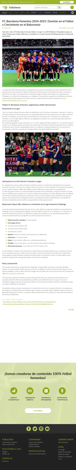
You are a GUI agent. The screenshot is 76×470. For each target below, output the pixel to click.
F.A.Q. (60, 459)
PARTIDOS (33, 12)
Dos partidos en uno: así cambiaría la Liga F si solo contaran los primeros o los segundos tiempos (29, 301)
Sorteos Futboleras (34, 446)
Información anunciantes (9, 442)
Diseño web (5, 454)
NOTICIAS (4, 12)
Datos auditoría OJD (8, 444)
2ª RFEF (22, 12)
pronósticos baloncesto (16, 273)
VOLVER (71, 309)
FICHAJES (55, 12)
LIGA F (10, 12)
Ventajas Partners (34, 444)
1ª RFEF (16, 12)
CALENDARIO (47, 12)
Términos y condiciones (65, 456)
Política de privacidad (64, 452)
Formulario (5, 461)
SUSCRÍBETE (67, 2)
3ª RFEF (27, 12)
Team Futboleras (63, 442)
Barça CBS (35, 209)
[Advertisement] (38, 333)
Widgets (4, 452)
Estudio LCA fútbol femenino (37, 454)
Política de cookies (63, 454)
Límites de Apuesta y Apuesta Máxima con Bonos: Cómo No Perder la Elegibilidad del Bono (28, 304)
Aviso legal (61, 449)
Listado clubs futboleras (36, 442)
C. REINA (40, 12)
